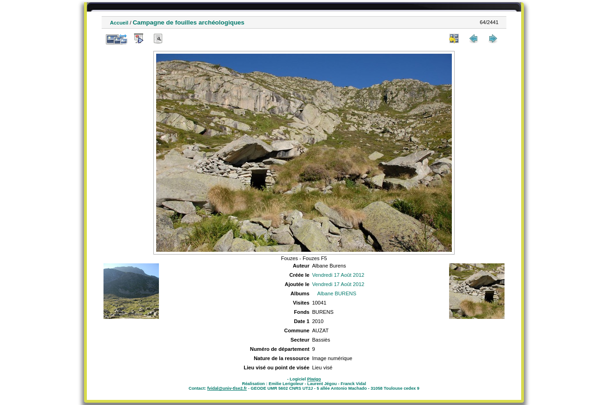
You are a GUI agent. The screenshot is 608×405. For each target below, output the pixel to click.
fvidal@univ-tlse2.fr (227, 388)
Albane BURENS (337, 293)
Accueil (119, 22)
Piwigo (314, 379)
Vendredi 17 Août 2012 (338, 275)
